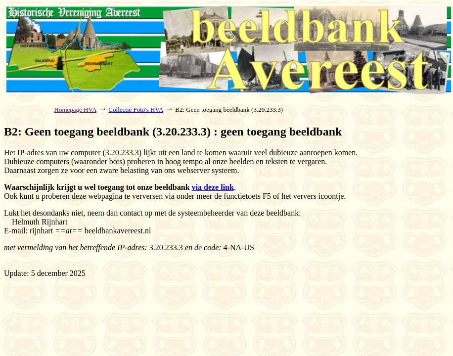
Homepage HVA (75, 109)
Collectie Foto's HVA (135, 109)
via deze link (213, 187)
